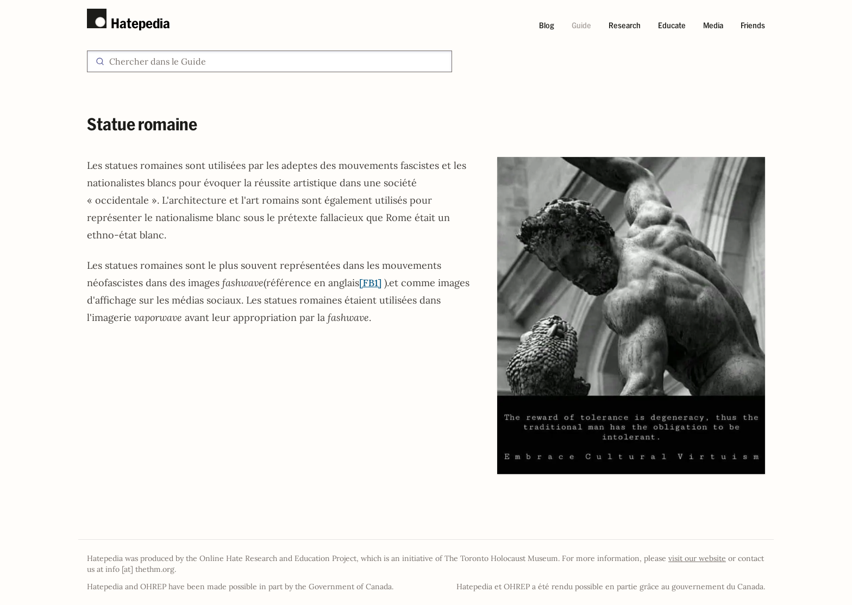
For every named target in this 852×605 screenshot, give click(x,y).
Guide (581, 25)
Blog (546, 25)
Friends (753, 25)
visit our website (697, 558)
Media (713, 25)
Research (625, 25)
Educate (672, 25)
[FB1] (370, 282)
